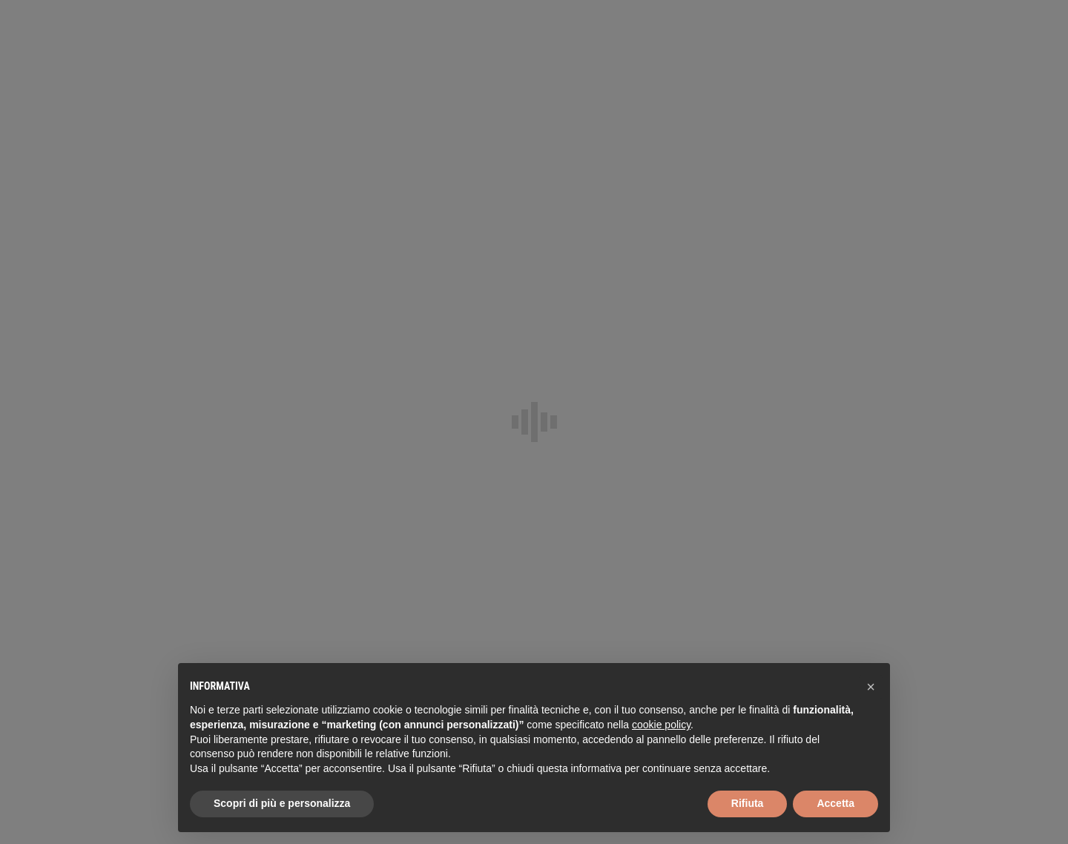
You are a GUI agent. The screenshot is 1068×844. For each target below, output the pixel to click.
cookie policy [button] (661, 725)
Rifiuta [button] (747, 803)
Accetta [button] (835, 803)
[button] (871, 687)
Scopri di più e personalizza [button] (282, 803)
